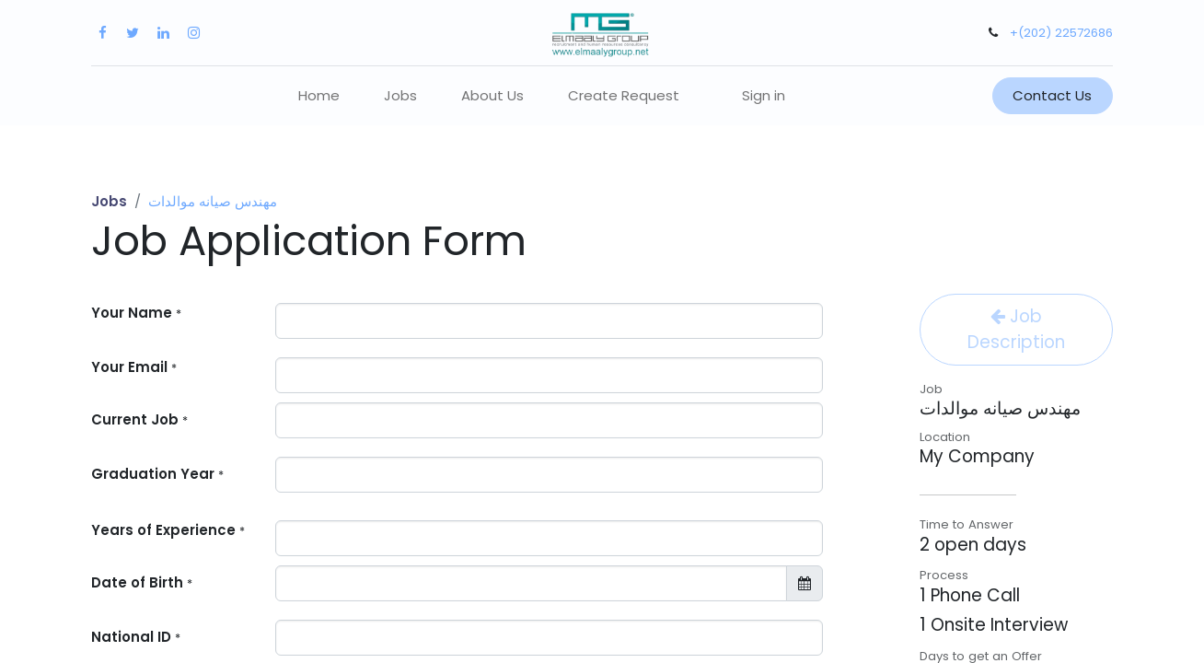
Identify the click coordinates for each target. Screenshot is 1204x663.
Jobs (109, 201)
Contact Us (1052, 95)
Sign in (763, 95)
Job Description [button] (1016, 329)
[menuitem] (319, 96)
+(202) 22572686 (1061, 32)
